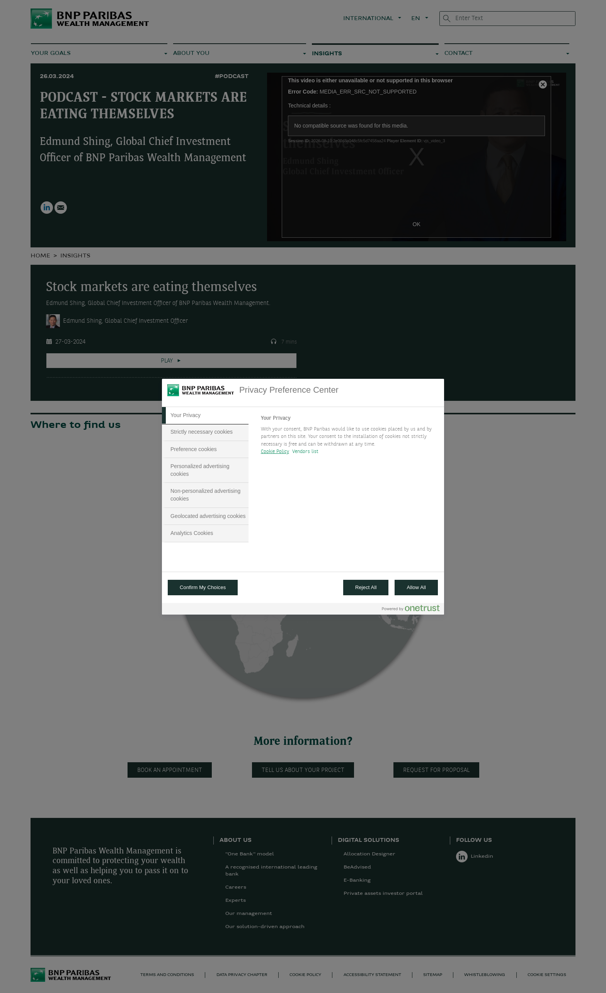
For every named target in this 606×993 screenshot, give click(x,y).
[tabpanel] (349, 437)
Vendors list (305, 451)
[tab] (205, 415)
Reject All (366, 587)
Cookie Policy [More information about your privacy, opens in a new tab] (275, 451)
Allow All (416, 587)
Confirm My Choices (203, 587)
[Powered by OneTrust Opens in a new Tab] (410, 610)
